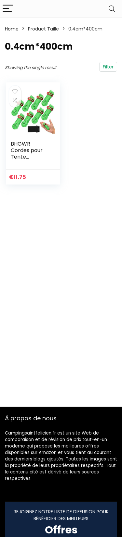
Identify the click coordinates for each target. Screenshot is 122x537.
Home (12, 29)
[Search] (112, 9)
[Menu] (8, 9)
